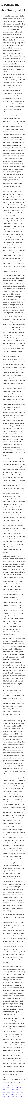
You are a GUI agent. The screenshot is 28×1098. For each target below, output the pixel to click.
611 (17, 1087)
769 (8, 1096)
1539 (17, 1090)
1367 (8, 1092)
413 (8, 1090)
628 (13, 1096)
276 (13, 1090)
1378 (12, 1094)
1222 (8, 1085)
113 (16, 1094)
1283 (4, 1090)
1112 (4, 1087)
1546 (22, 1090)
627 (21, 1087)
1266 (22, 1085)
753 (3, 1085)
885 (17, 1096)
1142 (4, 1096)
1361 (13, 1085)
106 (7, 1094)
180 (21, 1096)
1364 (4, 1092)
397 (13, 1092)
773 (18, 1092)
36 (3, 1094)
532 (18, 1085)
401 (13, 1087)
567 (21, 1094)
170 (8, 1087)
